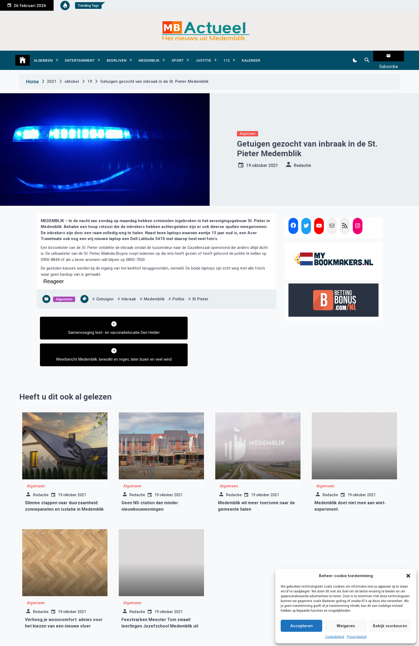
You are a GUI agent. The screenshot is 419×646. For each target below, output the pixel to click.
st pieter (200, 290)
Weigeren (346, 625)
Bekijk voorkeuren (390, 625)
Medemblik (149, 56)
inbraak (128, 290)
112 (226, 56)
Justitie (203, 56)
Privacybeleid (356, 637)
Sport (178, 56)
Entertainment (80, 56)
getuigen (105, 290)
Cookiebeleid (334, 637)
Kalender (251, 56)
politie (178, 290)
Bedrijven (117, 56)
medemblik (154, 290)
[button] (408, 575)
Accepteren (301, 625)
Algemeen (43, 56)
